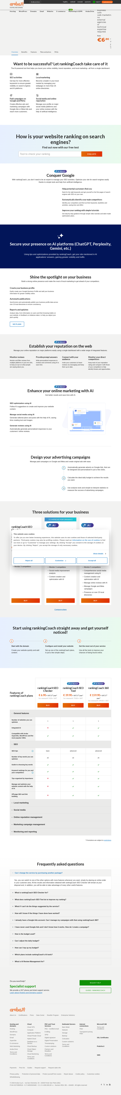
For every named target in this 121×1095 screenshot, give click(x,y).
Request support (40, 1068)
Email (42, 11)
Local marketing (21, 803)
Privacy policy (15, 1074)
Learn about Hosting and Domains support (26, 993)
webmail (72, 2)
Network (65, 1030)
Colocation (65, 1039)
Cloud (29, 1024)
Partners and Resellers (49, 1050)
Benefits (24, 52)
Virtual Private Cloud (34, 1036)
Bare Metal (65, 1027)
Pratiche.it (100, 1046)
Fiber (81, 1029)
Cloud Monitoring (33, 1054)
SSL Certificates (102, 1037)
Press (32, 1015)
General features (21, 713)
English (65, 2)
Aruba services (35, 2)
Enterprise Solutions (68, 1015)
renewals (80, 2)
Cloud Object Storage (31, 1050)
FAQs (56, 52)
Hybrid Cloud (31, 1039)
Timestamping (49, 1043)
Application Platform (34, 1033)
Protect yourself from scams (52, 1074)
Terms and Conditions (13, 1053)
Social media (20, 810)
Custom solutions (50, 1046)
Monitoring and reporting (25, 832)
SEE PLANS (17, 324)
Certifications (23, 1015)
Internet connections (84, 1025)
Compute (30, 1030)
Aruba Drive (90, 11)
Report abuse (68, 1074)
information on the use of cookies (86, 540)
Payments (13, 1068)
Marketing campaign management (29, 824)
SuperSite (13, 1040)
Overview (14, 52)
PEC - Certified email (52, 1029)
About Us (13, 1015)
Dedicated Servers (68, 1024)
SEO (16, 744)
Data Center (40, 1015)
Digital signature (50, 1037)
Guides (29, 1068)
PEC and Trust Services (50, 1025)
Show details (98, 554)
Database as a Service (32, 1042)
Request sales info (54, 1068)
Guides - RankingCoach (95, 990)
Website (50, 11)
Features (34, 52)
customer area (107, 2)
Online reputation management (28, 817)
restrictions (107, 840)
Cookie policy (79, 1074)
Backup (64, 1036)
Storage (64, 1033)
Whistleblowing (15, 1077)
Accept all (92, 560)
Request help (95, 983)
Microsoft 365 (102, 1024)
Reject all (29, 560)
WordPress (23, 11)
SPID (46, 1035)
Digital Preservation (51, 1040)
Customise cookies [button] (93, 1074)
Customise (60, 560)
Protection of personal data (31, 1074)
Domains (33, 11)
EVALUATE (91, 154)
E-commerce (60, 11)
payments (88, 2)
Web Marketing (15, 1046)
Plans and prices (45, 52)
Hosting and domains (14, 1025)
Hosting (13, 11)
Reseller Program (53, 1015)
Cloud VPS (31, 1027)
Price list (22, 1068)
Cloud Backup (32, 1046)
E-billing (47, 1032)
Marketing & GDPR (75, 11)
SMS (98, 1055)
